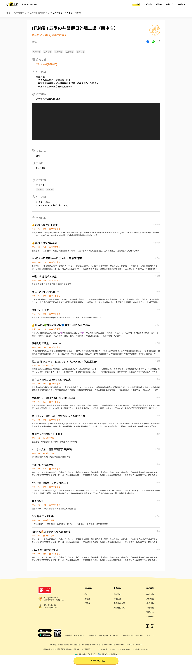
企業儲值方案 (119, 603)
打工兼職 (136, 4)
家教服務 (150, 598)
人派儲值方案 (119, 607)
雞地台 (159, 4)
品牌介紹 (150, 594)
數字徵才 (138, 644)
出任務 (60, 644)
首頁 (8, 13)
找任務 (87, 598)
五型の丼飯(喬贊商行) (37, 13)
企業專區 (182, 4)
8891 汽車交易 (109, 644)
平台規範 (150, 607)
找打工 (87, 594)
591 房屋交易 (75, 644)
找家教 (87, 603)
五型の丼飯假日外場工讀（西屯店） (66, 13)
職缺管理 (117, 594)
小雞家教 (148, 4)
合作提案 (150, 616)
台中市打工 (19, 13)
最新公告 (170, 4)
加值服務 (117, 598)
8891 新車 (120, 644)
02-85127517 (79, 635)
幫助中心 (150, 612)
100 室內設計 (86, 644)
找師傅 (66, 644)
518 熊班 (53, 644)
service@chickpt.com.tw (108, 635)
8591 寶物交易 (97, 644)
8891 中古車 (129, 644)
